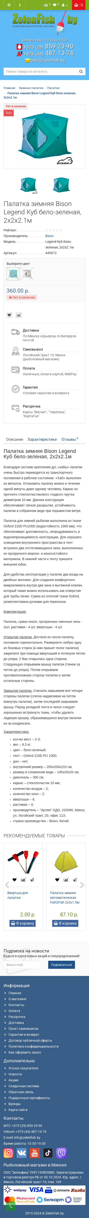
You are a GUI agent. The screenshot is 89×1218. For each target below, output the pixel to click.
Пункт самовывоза (21, 1029)
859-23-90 (48, 46)
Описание (14, 439)
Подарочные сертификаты (27, 1098)
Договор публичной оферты (28, 1040)
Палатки (53, 88)
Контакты (14, 1005)
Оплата (12, 1011)
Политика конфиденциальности (31, 1046)
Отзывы (69, 439)
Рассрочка (14, 1017)
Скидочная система (21, 1086)
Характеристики (42, 439)
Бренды (12, 1104)
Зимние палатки (31, 88)
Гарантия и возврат (21, 1034)
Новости (13, 1074)
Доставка (14, 1023)
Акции (11, 1080)
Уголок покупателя (21, 1068)
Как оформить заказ (22, 1052)
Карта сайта (16, 1110)
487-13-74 (48, 53)
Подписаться (61, 965)
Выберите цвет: (18, 264)
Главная (9, 88)
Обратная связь (19, 1092)
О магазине (15, 999)
